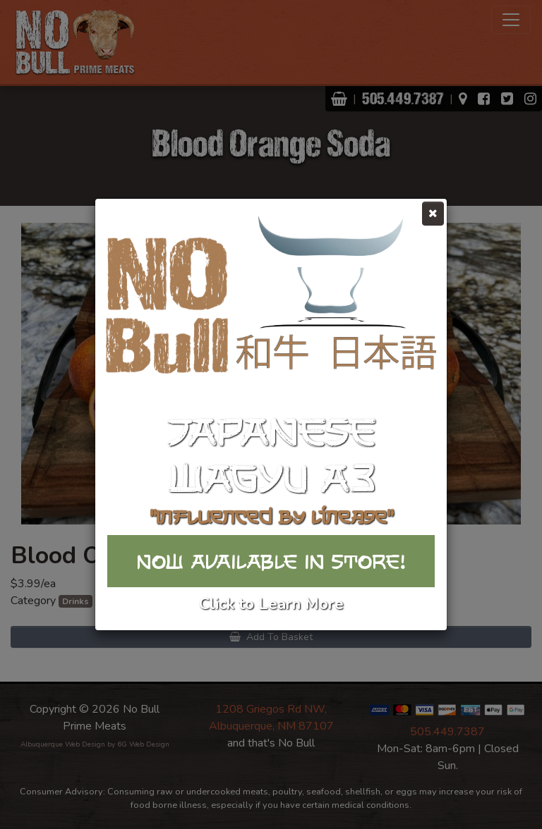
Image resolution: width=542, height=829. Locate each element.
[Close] (433, 214)
